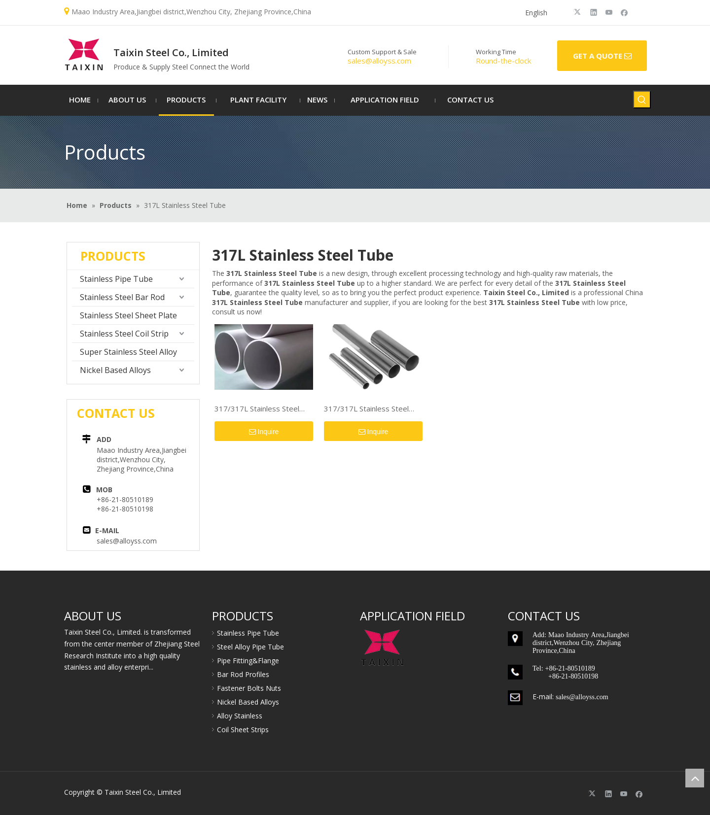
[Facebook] (624, 11)
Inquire (264, 432)
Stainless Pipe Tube (116, 278)
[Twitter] (578, 11)
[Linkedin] (594, 11)
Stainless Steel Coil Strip (124, 333)
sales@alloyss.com (127, 540)
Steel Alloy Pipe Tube (250, 646)
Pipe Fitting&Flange (248, 660)
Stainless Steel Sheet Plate (128, 315)
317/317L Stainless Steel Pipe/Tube (256, 409)
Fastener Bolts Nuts (249, 688)
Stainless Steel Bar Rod (122, 297)
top (694, 778)
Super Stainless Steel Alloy (128, 351)
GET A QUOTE (602, 56)
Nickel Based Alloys (115, 370)
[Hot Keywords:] (642, 99)
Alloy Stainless (239, 715)
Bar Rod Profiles (243, 674)
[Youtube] (609, 11)
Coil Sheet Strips (243, 729)
